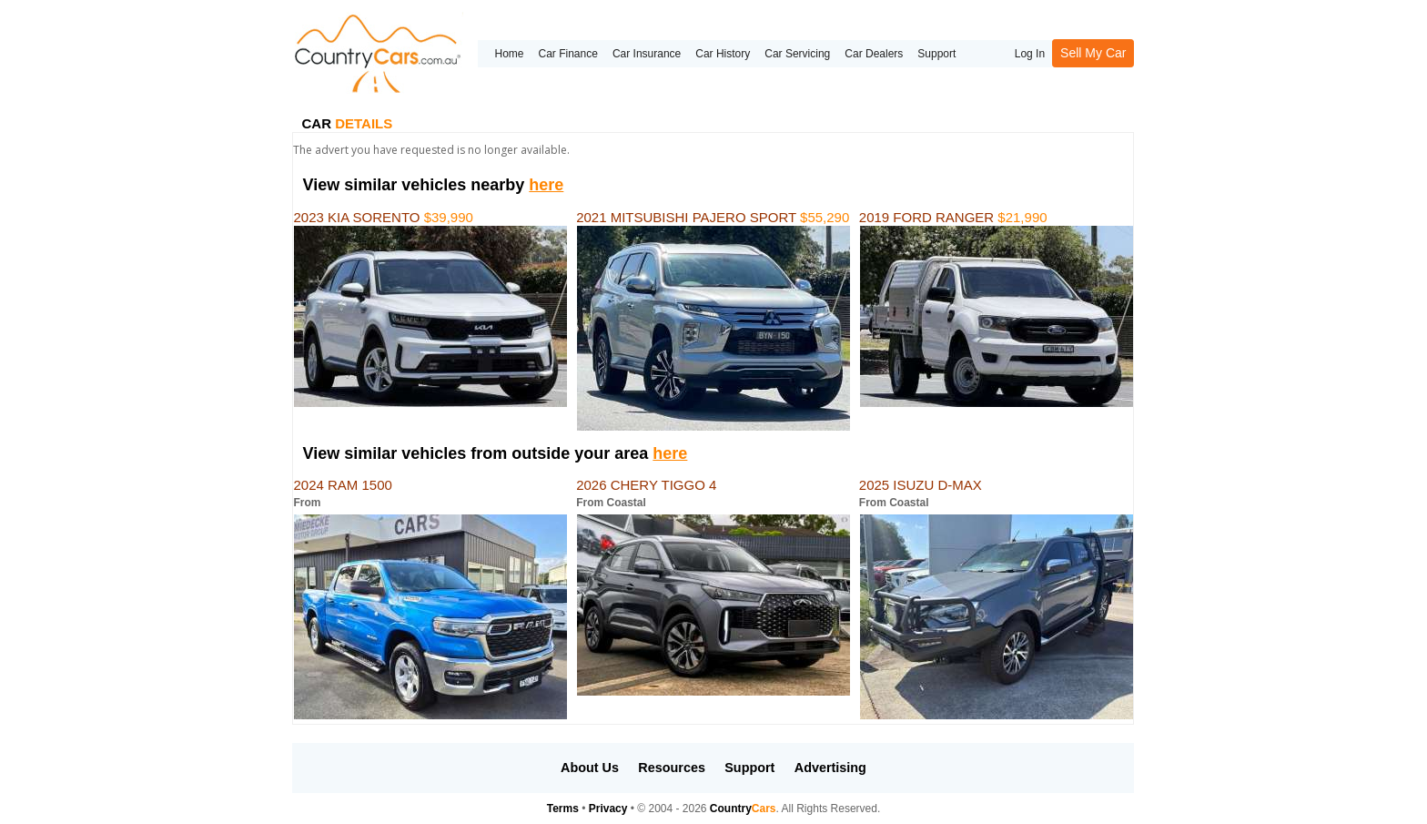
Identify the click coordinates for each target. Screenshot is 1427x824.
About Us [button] (590, 767)
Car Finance (568, 53)
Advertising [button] (830, 767)
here (546, 185)
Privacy (608, 808)
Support (936, 53)
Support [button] (749, 767)
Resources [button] (671, 767)
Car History (722, 53)
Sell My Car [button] (1093, 53)
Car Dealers (874, 53)
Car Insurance (646, 53)
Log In (1030, 53)
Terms (563, 808)
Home (508, 53)
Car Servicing (797, 53)
